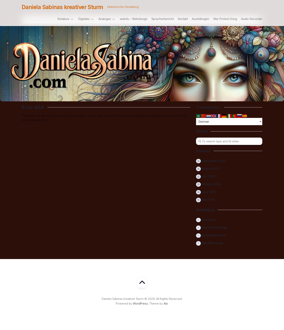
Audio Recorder (251, 19)
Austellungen (200, 19)
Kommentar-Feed (214, 235)
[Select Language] (229, 121)
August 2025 (211, 168)
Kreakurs (63, 19)
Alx (166, 303)
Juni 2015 (209, 192)
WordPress (140, 303)
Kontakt (183, 19)
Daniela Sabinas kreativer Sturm (62, 7)
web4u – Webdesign (134, 19)
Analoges (104, 19)
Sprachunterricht (162, 19)
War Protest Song (225, 19)
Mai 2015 (208, 199)
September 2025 (213, 160)
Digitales (84, 19)
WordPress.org (212, 243)
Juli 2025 (208, 176)
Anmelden (209, 219)
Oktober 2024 (211, 184)
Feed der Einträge (214, 227)
